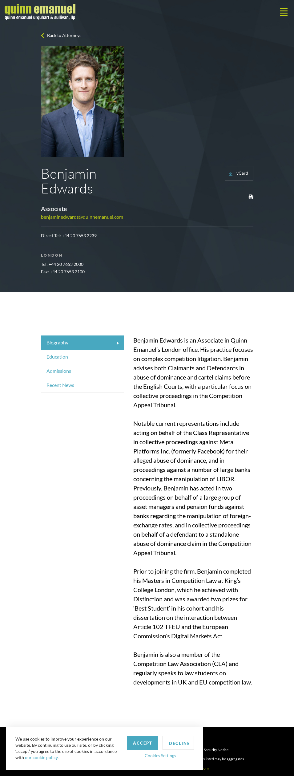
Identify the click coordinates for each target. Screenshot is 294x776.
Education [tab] (57, 357)
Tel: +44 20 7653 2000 (62, 264)
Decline (179, 743)
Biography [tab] (57, 342)
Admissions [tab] (58, 371)
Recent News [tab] (60, 385)
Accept (142, 743)
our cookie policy (41, 757)
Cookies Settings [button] (160, 755)
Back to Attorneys (64, 35)
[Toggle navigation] (283, 12)
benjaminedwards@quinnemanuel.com (82, 217)
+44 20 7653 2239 (79, 235)
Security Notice (216, 749)
